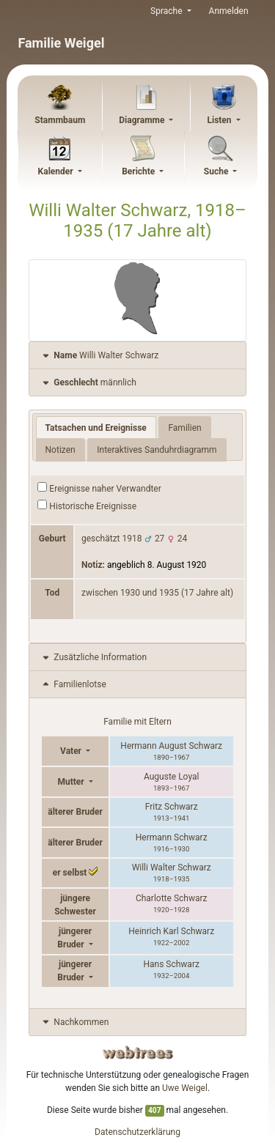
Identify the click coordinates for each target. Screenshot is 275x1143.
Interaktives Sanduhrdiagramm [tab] (156, 450)
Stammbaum (59, 120)
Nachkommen (74, 1022)
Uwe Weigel (185, 1088)
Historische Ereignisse (86, 505)
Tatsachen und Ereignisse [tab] (96, 428)
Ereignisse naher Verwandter (99, 488)
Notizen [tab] (60, 450)
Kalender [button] (57, 171)
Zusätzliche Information (93, 657)
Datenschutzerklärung (137, 1132)
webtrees (138, 1052)
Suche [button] (217, 171)
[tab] (137, 355)
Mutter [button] (71, 782)
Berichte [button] (139, 171)
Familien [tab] (184, 428)
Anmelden (229, 11)
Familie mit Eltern (137, 722)
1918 (132, 538)
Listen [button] (220, 120)
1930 (130, 593)
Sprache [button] (167, 11)
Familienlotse (73, 684)
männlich (88, 382)
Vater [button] (72, 751)
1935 (169, 593)
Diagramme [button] (142, 120)
